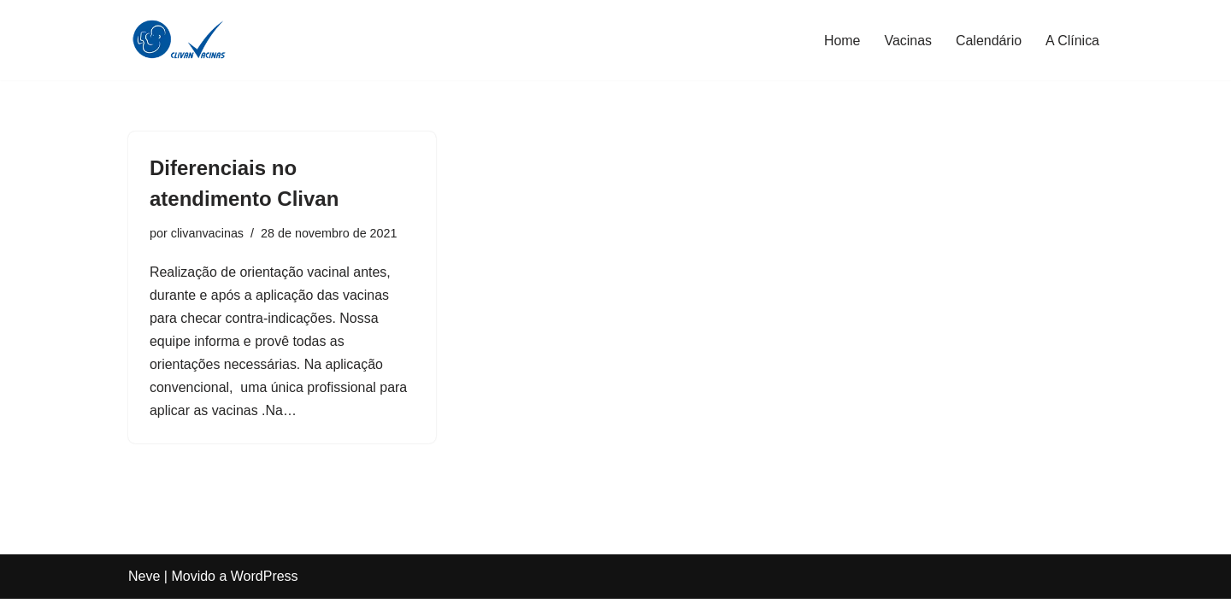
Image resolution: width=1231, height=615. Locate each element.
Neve (144, 593)
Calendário (988, 40)
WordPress (264, 593)
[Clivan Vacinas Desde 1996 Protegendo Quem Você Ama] (179, 40)
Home (841, 40)
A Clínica (1072, 40)
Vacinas (908, 40)
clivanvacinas (207, 233)
